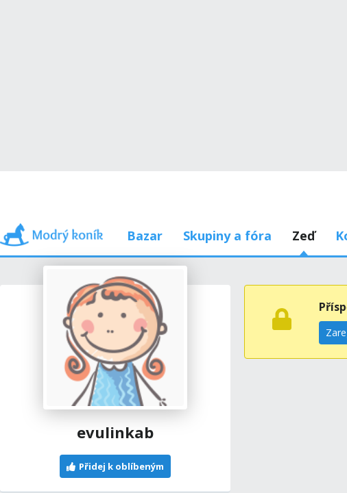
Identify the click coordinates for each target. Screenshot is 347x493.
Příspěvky (88, 170)
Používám (258, 170)
